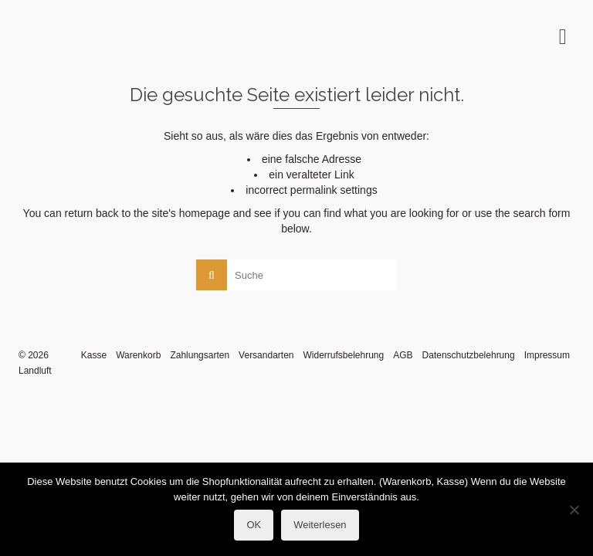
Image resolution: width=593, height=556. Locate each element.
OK (253, 525)
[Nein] (573, 509)
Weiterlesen (319, 525)
